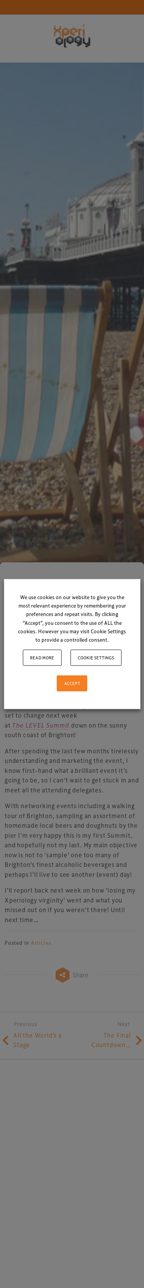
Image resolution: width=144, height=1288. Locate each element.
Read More (42, 657)
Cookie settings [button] (96, 657)
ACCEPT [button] (72, 683)
